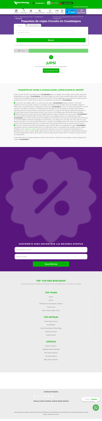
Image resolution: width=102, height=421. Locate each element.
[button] (40, 11)
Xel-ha (51, 300)
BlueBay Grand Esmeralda (51, 349)
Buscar (51, 40)
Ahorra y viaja (55, 414)
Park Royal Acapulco (51, 353)
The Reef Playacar (51, 356)
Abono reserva (83, 412)
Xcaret (51, 297)
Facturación (61, 412)
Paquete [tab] (20, 26)
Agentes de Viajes (70, 412)
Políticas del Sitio (41, 412)
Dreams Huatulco (51, 346)
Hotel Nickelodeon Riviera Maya (51, 328)
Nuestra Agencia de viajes (21, 412)
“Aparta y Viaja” (30, 129)
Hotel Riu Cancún (51, 331)
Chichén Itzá (51, 307)
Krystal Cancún (51, 335)
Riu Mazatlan (51, 325)
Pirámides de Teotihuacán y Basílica (51, 304)
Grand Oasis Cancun (51, 321)
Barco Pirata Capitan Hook (51, 310)
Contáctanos (32, 412)
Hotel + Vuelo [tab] (34, 26)
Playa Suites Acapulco (51, 359)
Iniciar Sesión (68, 3)
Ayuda (77, 412)
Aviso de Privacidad (52, 412)
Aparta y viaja (46, 414)
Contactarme (51, 70)
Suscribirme (51, 264)
